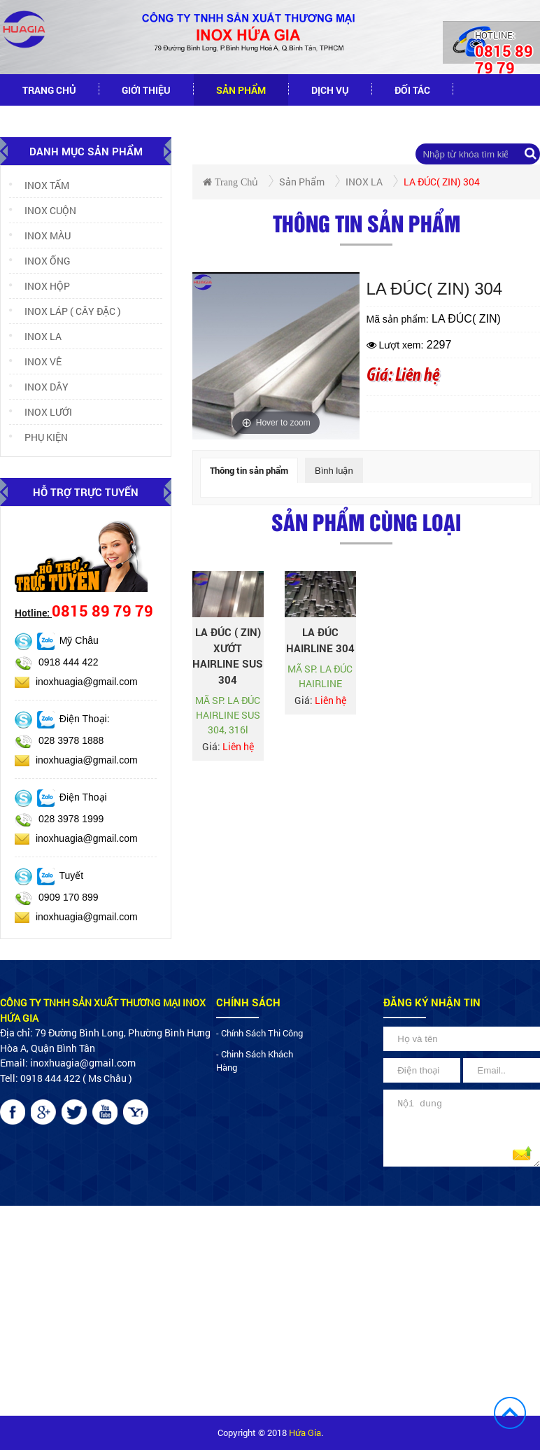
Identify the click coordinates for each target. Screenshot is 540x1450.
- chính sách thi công (259, 1033)
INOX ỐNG (40, 260)
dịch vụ (330, 90)
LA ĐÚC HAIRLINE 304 (320, 640)
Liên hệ (146, 121)
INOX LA (35, 336)
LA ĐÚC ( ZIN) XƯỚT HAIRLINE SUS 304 (227, 656)
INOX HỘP (39, 286)
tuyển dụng (52, 121)
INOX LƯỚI (40, 411)
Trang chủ (49, 90)
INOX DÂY (39, 386)
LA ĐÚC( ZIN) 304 (442, 181)
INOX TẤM (39, 185)
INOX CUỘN (42, 210)
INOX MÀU (40, 235)
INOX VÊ (35, 361)
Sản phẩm (241, 90)
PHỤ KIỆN (38, 437)
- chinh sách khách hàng (254, 1061)
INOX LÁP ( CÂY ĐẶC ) (65, 311)
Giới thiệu (146, 90)
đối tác (412, 90)
